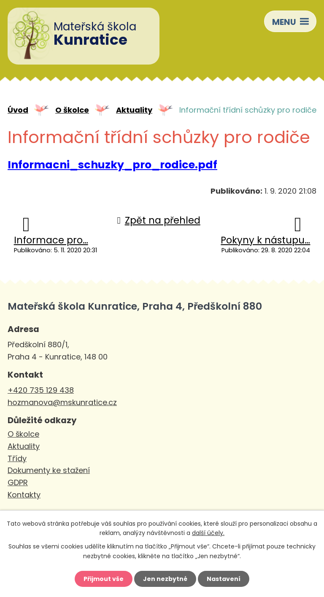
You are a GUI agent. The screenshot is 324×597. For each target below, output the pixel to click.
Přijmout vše (104, 579)
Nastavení (223, 579)
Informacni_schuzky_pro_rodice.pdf (112, 164)
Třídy (17, 458)
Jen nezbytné (165, 579)
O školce (72, 110)
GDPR (18, 482)
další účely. (208, 533)
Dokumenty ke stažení (49, 470)
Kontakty (24, 494)
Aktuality (134, 110)
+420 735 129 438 (41, 390)
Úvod (18, 110)
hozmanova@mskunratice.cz (62, 402)
